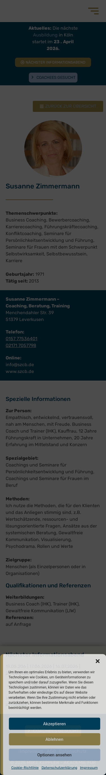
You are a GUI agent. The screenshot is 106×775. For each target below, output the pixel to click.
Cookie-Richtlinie (25, 768)
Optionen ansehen (54, 754)
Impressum (89, 768)
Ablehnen (54, 739)
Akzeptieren (54, 723)
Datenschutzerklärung (59, 768)
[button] (97, 661)
